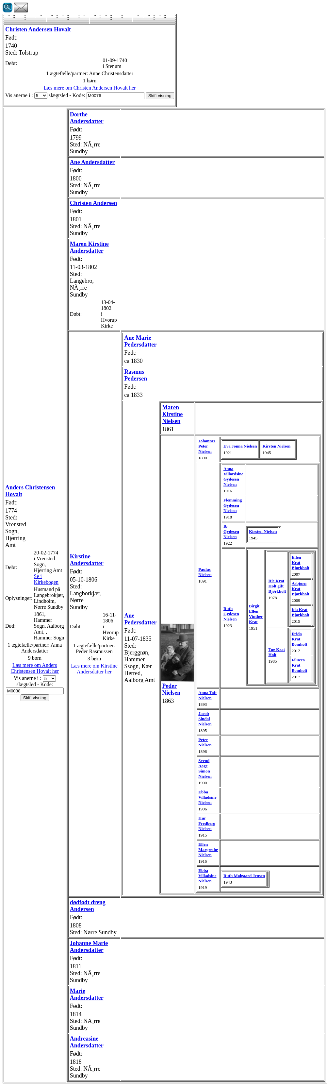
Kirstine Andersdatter (87, 560)
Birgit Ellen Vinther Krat (256, 613)
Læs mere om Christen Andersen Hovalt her (90, 88)
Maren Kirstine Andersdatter (89, 247)
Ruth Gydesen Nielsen (231, 613)
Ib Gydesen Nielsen (231, 531)
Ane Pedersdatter (140, 619)
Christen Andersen (93, 203)
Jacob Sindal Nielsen (204, 718)
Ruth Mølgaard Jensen (244, 875)
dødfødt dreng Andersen (88, 905)
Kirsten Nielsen (277, 446)
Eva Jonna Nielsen (240, 446)
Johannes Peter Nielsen (206, 446)
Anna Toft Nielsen (207, 695)
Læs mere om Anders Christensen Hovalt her (35, 668)
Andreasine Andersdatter (87, 1042)
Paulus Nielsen (204, 572)
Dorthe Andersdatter (87, 118)
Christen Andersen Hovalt (38, 29)
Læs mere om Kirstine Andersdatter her (94, 668)
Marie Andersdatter (87, 994)
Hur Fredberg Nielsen (206, 823)
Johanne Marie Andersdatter (89, 946)
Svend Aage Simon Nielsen (204, 768)
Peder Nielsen (171, 689)
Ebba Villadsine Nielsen (207, 797)
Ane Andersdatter (92, 162)
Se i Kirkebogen (46, 579)
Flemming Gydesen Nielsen (232, 505)
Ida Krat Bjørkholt (300, 612)
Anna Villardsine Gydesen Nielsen (233, 476)
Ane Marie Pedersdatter (140, 341)
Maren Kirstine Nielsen (172, 414)
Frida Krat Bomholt (299, 639)
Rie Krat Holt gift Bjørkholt (277, 586)
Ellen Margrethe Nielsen (208, 849)
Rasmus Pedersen (135, 375)
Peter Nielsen (204, 742)
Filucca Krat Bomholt (299, 665)
